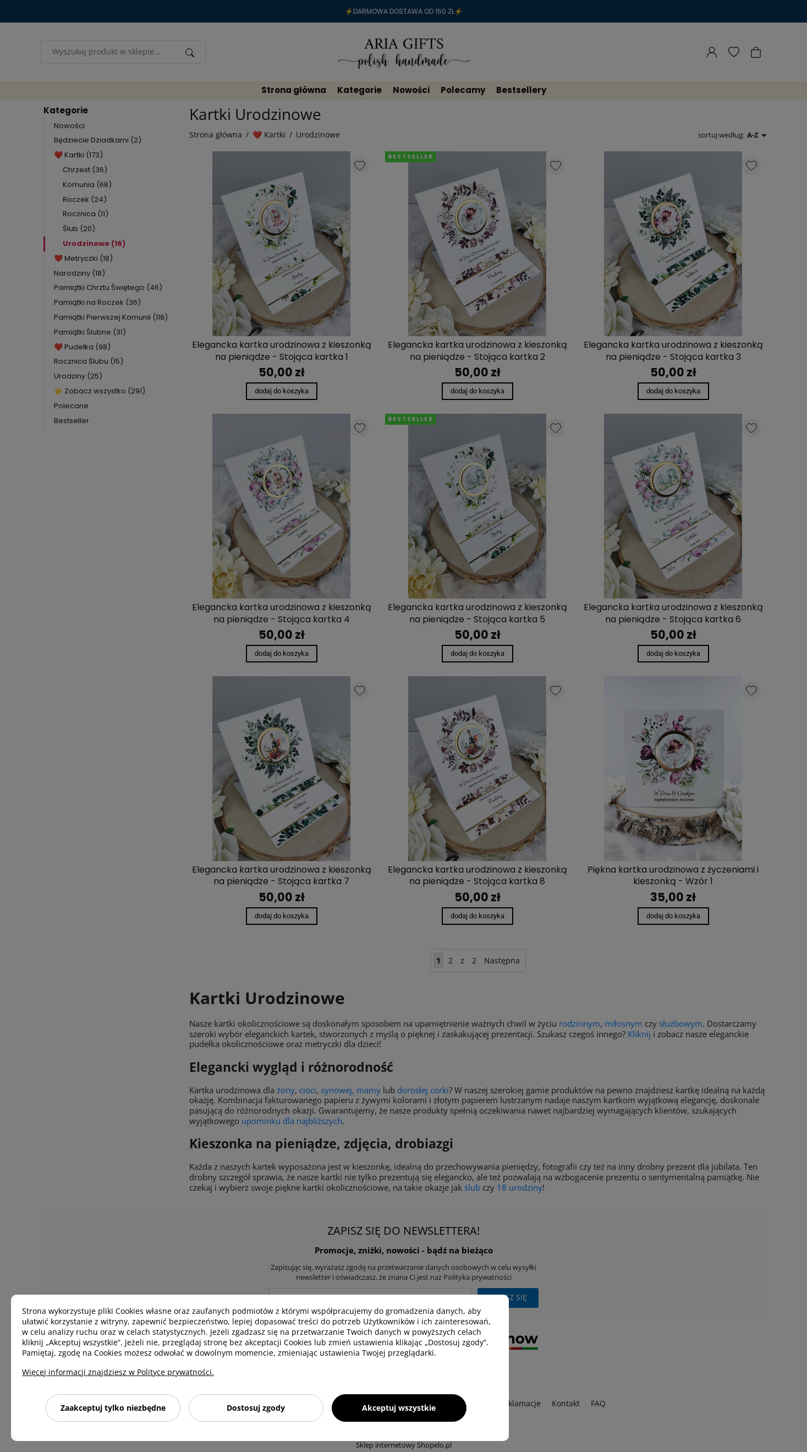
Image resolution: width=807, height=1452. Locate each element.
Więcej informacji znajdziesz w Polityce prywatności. (118, 1372)
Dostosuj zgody (256, 1407)
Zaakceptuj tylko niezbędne (113, 1407)
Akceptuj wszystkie (399, 1407)
